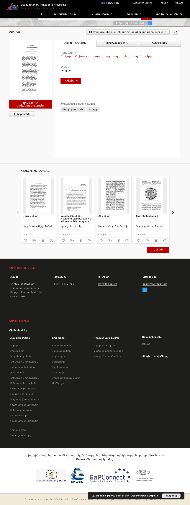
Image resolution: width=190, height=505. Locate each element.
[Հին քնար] (114, 196)
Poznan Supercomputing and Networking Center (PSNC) (132, 499)
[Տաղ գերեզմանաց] (151, 196)
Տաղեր (93, 109)
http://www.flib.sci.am (154, 283)
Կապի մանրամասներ (107, 356)
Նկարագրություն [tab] (75, 43)
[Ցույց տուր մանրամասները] (51, 240)
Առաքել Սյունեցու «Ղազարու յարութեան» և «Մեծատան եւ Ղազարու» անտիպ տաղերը (75, 218)
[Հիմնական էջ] (42, 14)
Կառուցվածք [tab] (159, 43)
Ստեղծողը (58, 361)
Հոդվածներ (17, 350)
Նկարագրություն (104, 345)
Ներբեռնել (21, 114)
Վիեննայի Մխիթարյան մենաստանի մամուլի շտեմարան (24, 367)
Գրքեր (14, 345)
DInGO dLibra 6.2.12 (61, 499)
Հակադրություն (142, 2)
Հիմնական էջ (18, 330)
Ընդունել (171, 495)
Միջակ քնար (30, 216)
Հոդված (65, 70)
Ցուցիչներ (134, 14)
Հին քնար (104, 216)
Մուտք (179, 2)
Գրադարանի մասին (65, 14)
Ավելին (158, 249)
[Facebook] (144, 290)
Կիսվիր (163, 2)
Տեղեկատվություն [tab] (117, 43)
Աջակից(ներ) (60, 367)
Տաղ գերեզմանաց (147, 216)
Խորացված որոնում (130, 23)
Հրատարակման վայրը (66, 377)
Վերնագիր (58, 356)
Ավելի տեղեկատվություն (144, 496)
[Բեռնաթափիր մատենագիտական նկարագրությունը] (34, 240)
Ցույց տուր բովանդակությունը (31, 104)
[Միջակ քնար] (38, 196)
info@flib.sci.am (107, 283)
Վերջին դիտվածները (169, 14)
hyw (110, 3)
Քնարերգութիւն (72, 109)
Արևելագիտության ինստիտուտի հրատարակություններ (24, 415)
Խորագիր (58, 372)
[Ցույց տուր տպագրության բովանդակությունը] (42, 240)
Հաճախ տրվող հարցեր (108, 350)
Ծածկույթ (58, 383)
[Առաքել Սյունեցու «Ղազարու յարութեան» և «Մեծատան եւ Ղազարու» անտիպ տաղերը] (76, 196)
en (117, 3)
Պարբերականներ (21, 356)
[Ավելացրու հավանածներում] (175, 32)
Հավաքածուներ (102, 14)
